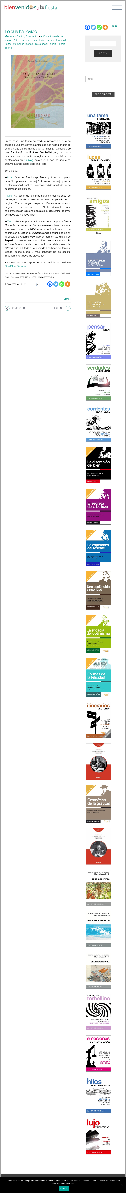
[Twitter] (55, 284)
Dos (9, 195)
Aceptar (63, 1188)
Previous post (19, 308)
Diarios (67, 299)
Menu (117, 7)
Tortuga (21, 266)
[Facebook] (50, 284)
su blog (28, 160)
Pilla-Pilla (10, 266)
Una (9, 177)
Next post (59, 308)
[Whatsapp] (61, 284)
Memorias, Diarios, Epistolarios (22, 36)
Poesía (52, 43)
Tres (9, 221)
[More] (67, 284)
